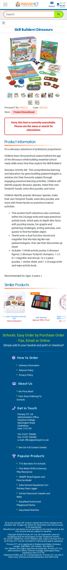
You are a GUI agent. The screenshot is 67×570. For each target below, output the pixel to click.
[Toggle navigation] (5, 4)
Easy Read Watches (29, 509)
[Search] (58, 14)
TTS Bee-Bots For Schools (32, 463)
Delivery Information (29, 365)
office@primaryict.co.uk (37, 440)
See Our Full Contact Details (32, 447)
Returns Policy (26, 370)
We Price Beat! (25, 391)
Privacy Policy (26, 375)
